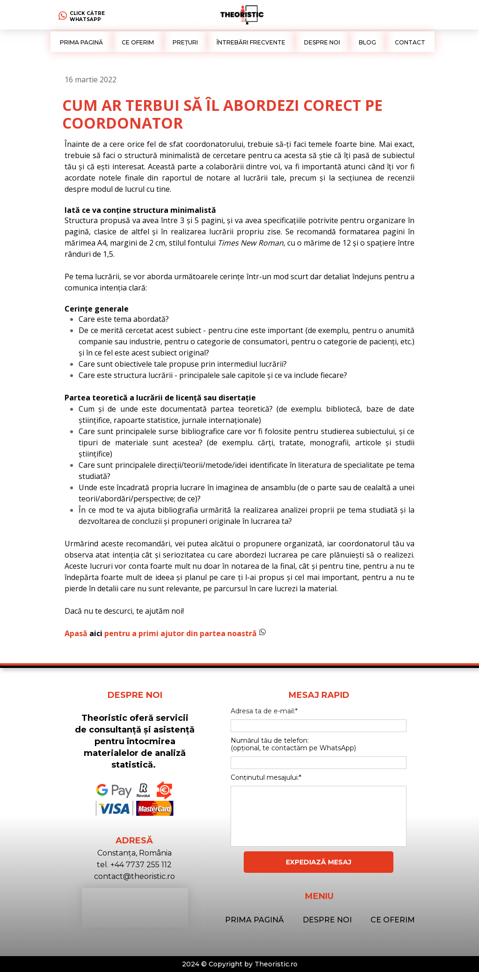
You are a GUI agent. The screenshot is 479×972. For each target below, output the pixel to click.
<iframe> (135, 908)
